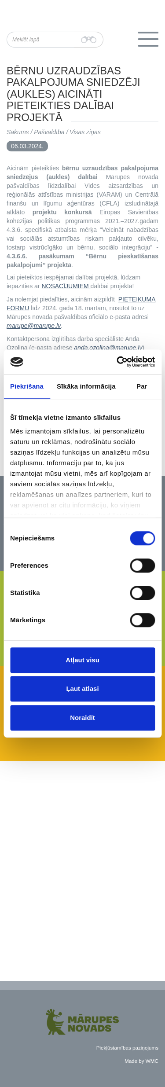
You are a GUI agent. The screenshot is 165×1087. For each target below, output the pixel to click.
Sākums (18, 132)
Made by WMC (141, 1061)
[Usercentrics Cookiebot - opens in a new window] (117, 361)
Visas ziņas (85, 132)
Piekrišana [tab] (27, 386)
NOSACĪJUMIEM (65, 286)
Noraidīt (82, 717)
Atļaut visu (82, 660)
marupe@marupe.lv (34, 325)
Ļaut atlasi (82, 688)
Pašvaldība (49, 132)
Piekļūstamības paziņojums (127, 1047)
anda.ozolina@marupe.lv (108, 347)
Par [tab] (141, 386)
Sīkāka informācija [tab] (86, 386)
